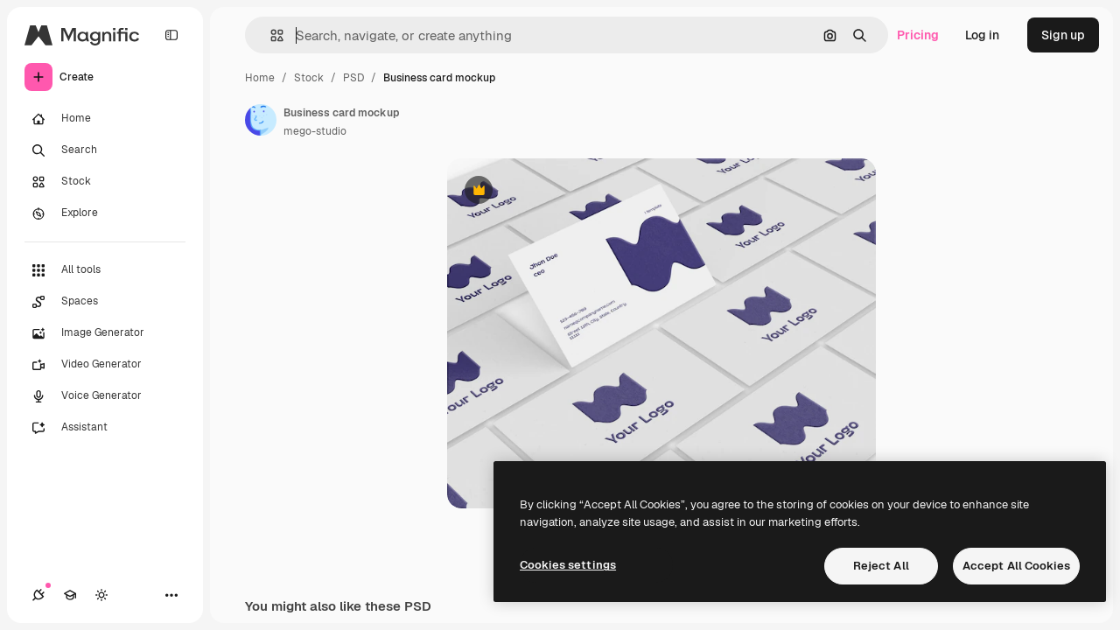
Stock (309, 78)
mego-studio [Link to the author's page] (315, 131)
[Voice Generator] (105, 396)
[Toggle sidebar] (172, 35)
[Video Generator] (105, 365)
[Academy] (70, 595)
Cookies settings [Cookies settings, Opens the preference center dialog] (568, 564)
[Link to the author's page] (260, 120)
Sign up (1063, 35)
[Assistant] (105, 428)
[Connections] (38, 595)
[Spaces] (105, 302)
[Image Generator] (105, 333)
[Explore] (105, 214)
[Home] (105, 119)
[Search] (105, 150)
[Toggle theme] (102, 595)
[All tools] (105, 270)
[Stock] (105, 182)
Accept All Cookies (1016, 565)
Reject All (881, 565)
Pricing (918, 35)
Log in (982, 35)
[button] (270, 35)
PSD (353, 78)
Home (260, 78)
